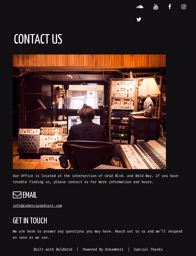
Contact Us (38, 40)
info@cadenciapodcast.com (37, 206)
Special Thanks (148, 249)
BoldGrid (64, 249)
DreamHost (114, 249)
